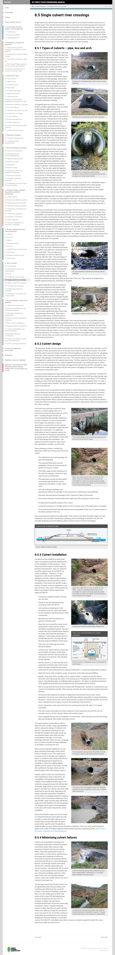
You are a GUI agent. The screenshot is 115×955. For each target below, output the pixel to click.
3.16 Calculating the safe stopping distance (16, 126)
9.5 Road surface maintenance (15, 323)
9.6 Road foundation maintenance (16, 326)
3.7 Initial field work (11, 96)
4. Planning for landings (13, 135)
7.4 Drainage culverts (12, 243)
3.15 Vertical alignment (12, 122)
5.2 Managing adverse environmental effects (12, 155)
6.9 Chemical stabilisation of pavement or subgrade (14, 224)
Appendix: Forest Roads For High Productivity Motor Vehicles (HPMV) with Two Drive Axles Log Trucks (16, 367)
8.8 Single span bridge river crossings (13, 290)
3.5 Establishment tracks (13, 91)
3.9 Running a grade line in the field (16, 104)
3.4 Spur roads (9, 88)
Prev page (38, 937)
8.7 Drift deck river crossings (14, 286)
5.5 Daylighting (10, 165)
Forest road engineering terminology (13, 349)
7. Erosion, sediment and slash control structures (15, 230)
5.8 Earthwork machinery (13, 175)
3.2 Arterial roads (10, 82)
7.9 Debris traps (10, 258)
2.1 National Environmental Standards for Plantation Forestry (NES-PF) (15, 49)
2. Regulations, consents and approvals (14, 43)
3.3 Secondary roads (11, 85)
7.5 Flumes (8, 246)
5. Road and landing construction (16, 148)
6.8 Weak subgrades (11, 220)
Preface (7, 17)
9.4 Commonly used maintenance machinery (16, 319)
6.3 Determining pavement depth (15, 203)
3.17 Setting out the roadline (14, 130)
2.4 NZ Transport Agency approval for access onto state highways (16, 65)
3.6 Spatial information (12, 93)
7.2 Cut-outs (9, 237)
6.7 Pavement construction (13, 217)
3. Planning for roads (12, 76)
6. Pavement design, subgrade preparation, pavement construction (15, 192)
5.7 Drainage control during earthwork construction (14, 171)
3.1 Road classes (10, 79)
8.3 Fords (8, 274)
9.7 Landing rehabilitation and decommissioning (14, 330)
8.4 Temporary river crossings (14, 277)
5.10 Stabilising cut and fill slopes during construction (16, 184)
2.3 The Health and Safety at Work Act (16, 60)
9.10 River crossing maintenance (15, 344)
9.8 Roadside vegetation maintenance (13, 335)
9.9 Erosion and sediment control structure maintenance (15, 340)
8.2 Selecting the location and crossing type (14, 270)
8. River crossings (11, 263)
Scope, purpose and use (13, 22)
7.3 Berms (8, 240)
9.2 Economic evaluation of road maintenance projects (15, 309)
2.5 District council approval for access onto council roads (15, 70)
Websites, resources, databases (15, 360)
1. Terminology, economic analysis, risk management (14, 28)
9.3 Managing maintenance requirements (14, 314)
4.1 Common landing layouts (14, 138)
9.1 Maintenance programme (14, 305)
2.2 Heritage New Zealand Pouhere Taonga (16, 55)
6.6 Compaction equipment (13, 214)
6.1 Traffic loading (11, 197)
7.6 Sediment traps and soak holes (16, 249)
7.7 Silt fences (9, 252)
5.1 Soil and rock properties (14, 151)
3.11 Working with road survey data (16, 110)
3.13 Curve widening (11, 116)
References (9, 355)
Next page (104, 937)
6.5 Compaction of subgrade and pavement (15, 210)
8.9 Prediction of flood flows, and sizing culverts (15, 295)
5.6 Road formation (11, 168)
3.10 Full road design (12, 107)
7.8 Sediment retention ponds (14, 255)
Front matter (9, 12)
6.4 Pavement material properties (15, 206)
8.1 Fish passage (10, 266)
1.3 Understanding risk (12, 38)
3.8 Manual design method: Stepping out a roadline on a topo (15, 100)
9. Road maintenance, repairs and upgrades (16, 301)
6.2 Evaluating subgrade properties (16, 200)
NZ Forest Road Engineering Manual (48, 2)
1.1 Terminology (10, 32)
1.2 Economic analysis (12, 35)
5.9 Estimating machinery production (13, 179)
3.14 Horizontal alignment (13, 119)
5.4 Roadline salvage (11, 162)
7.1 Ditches (8, 234)
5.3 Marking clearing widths (14, 159)
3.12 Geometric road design (14, 113)
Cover (7, 8)
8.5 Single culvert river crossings (15, 280)
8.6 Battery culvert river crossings (15, 283)
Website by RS (104, 950)
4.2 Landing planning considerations (12, 142)
